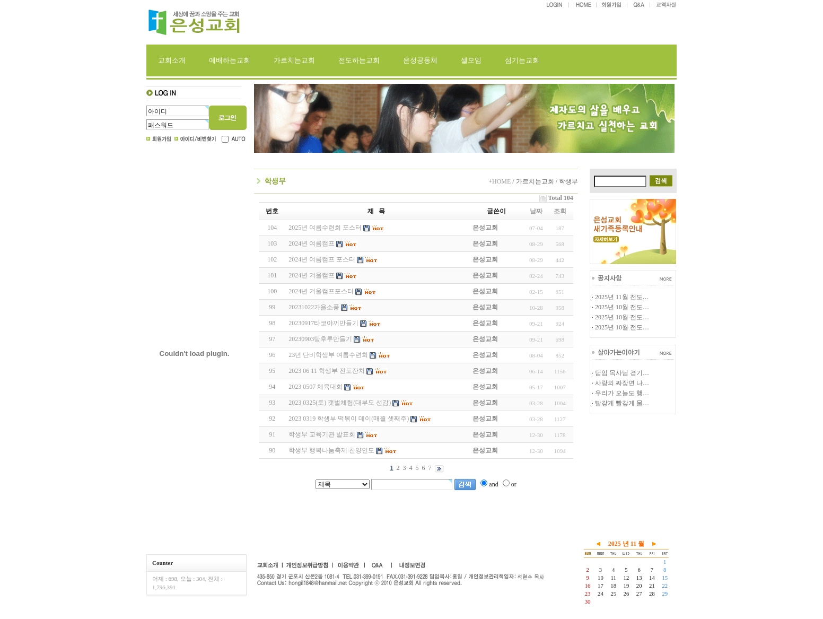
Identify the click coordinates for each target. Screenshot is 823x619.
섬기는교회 (522, 60)
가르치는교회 (294, 60)
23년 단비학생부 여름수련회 (328, 355)
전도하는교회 (359, 60)
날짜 (536, 211)
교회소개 (172, 60)
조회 (560, 211)
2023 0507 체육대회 (315, 386)
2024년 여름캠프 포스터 (321, 259)
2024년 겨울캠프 (311, 275)
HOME (501, 181)
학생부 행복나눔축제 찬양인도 (331, 450)
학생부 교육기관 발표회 (321, 434)
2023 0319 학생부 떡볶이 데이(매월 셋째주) (348, 418)
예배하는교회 (229, 60)
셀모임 (471, 60)
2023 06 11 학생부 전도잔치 (326, 370)
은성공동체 (420, 60)
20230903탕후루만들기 (320, 339)
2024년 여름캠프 (311, 243)
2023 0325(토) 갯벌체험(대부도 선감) (339, 402)
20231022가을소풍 (313, 307)
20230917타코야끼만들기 (323, 323)
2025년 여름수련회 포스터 (325, 227)
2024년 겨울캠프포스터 (321, 291)
